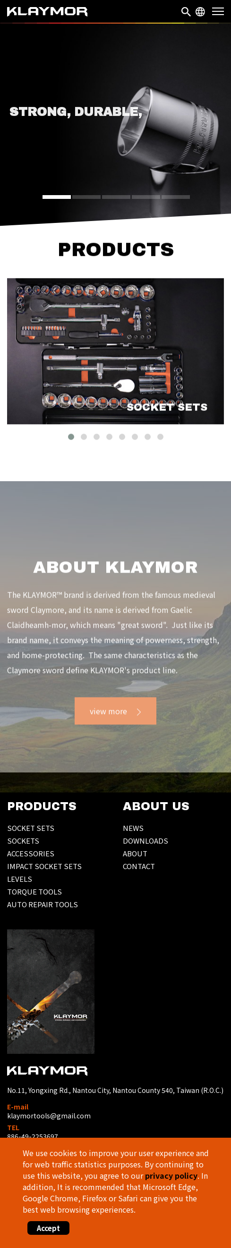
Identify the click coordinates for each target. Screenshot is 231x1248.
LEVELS (19, 879)
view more (108, 723)
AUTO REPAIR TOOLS (42, 904)
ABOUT (135, 853)
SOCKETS (23, 841)
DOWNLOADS (145, 841)
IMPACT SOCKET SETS (44, 866)
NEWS (133, 828)
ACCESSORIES (30, 853)
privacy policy (171, 1175)
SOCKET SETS (30, 828)
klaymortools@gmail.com (49, 1115)
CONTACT (139, 866)
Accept (48, 1228)
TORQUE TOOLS (34, 891)
